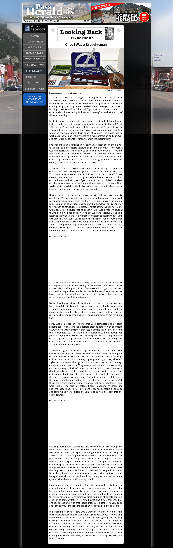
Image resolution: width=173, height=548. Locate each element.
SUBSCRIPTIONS (35, 88)
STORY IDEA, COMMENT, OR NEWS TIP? (34, 99)
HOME (35, 35)
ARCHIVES (34, 82)
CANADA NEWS (35, 65)
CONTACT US (34, 77)
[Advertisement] (86, 258)
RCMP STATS (34, 53)
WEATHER (34, 47)
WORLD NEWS (34, 59)
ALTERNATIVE (35, 71)
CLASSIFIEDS (34, 41)
